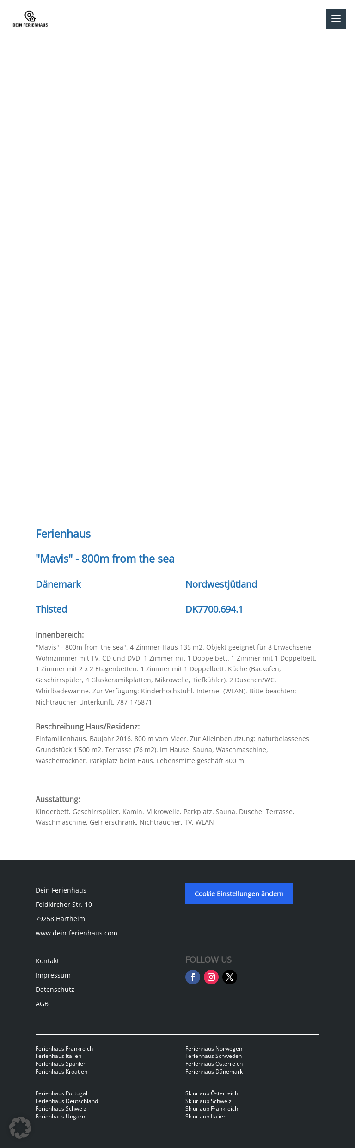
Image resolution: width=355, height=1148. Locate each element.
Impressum (53, 975)
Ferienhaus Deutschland (67, 1101)
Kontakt (47, 960)
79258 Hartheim (60, 918)
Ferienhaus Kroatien (61, 1071)
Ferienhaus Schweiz (61, 1108)
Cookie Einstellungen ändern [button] (239, 893)
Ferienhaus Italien (58, 1056)
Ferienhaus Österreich (214, 1064)
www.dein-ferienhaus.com (76, 933)
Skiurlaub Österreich (211, 1093)
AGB (42, 1003)
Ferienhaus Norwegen (213, 1048)
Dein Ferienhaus (61, 890)
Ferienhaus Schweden (213, 1056)
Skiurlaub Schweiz (208, 1101)
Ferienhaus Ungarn (60, 1116)
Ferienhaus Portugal (61, 1093)
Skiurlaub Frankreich (211, 1108)
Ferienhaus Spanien (61, 1064)
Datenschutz (55, 989)
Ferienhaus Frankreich (64, 1048)
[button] (20, 1127)
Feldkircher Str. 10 (64, 904)
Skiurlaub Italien (205, 1116)
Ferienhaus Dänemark (214, 1071)
